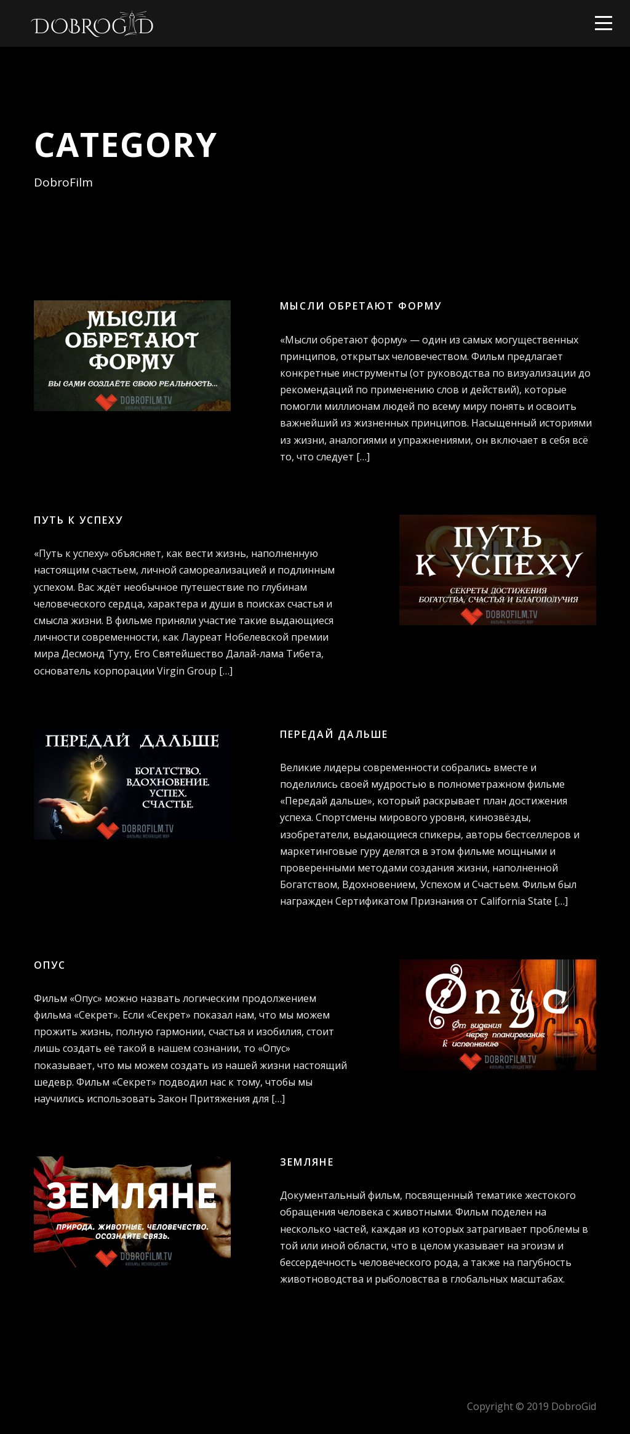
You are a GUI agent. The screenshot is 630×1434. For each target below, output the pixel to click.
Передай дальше (334, 734)
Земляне (307, 1162)
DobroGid (573, 1406)
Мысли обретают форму (361, 306)
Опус (50, 965)
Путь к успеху (78, 520)
